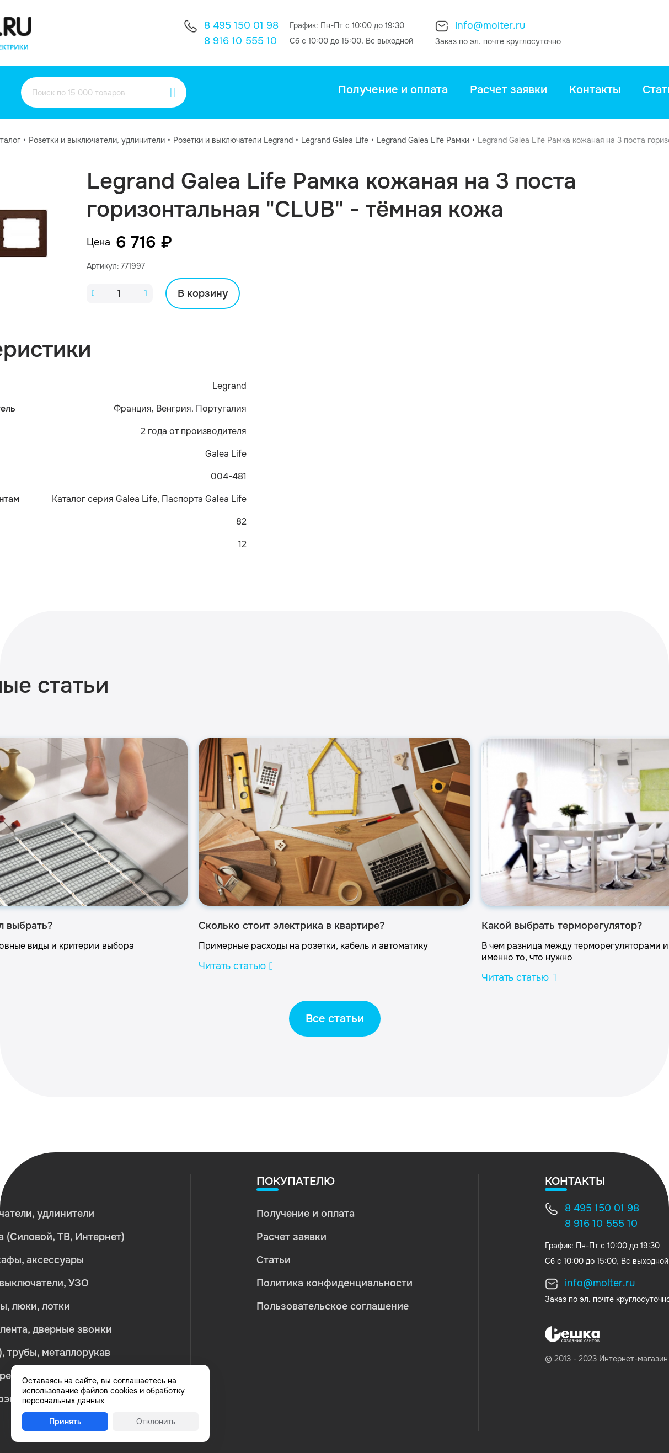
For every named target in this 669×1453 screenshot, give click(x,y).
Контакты (594, 90)
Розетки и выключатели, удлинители (97, 140)
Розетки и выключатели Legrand (233, 140)
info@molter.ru (490, 25)
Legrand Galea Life (334, 140)
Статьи (273, 1260)
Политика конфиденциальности (334, 1283)
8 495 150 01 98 (241, 25)
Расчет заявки (508, 90)
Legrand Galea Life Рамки (423, 140)
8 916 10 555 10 (240, 41)
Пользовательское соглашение (332, 1306)
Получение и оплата (393, 90)
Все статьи (335, 1018)
